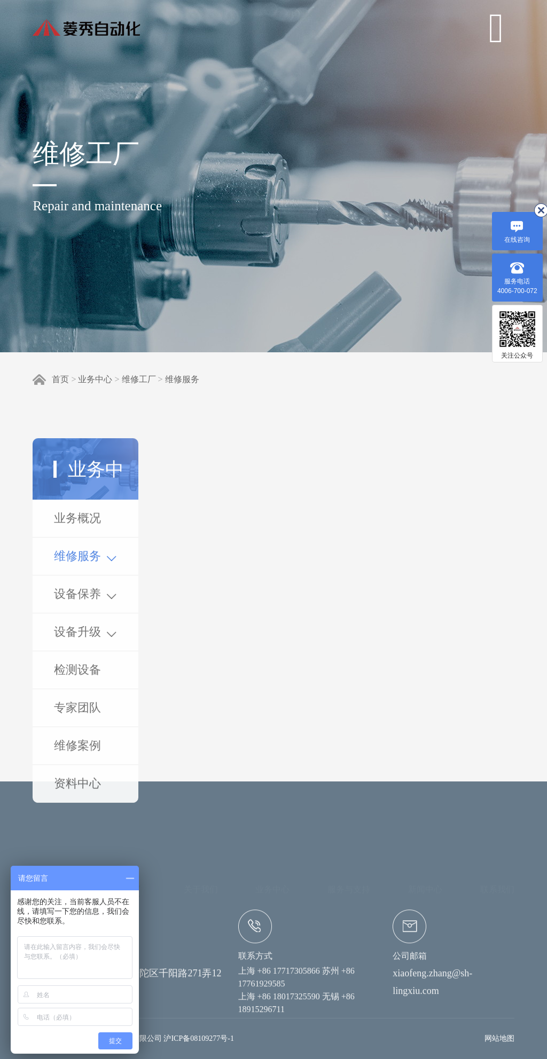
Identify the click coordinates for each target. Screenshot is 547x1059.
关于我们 (201, 844)
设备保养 (85, 691)
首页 (60, 379)
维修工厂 (139, 379)
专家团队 (77, 805)
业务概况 (77, 615)
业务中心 (95, 379)
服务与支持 (348, 844)
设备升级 (85, 729)
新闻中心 (425, 844)
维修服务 (182, 379)
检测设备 (77, 767)
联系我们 (497, 844)
